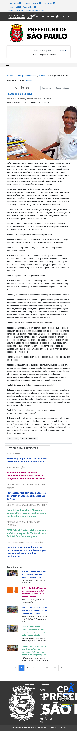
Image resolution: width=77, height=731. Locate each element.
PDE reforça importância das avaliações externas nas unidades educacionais (27, 460)
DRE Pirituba (13, 438)
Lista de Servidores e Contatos (44, 697)
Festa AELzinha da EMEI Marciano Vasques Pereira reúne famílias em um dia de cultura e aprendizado (26, 513)
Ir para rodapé (15, 7)
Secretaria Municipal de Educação (22, 75)
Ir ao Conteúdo (15, 3)
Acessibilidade (29, 7)
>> (55, 667)
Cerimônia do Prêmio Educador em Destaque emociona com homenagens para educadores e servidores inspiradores (26, 552)
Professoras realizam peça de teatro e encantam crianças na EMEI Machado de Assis (26, 496)
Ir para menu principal (32, 3)
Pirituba (29, 80)
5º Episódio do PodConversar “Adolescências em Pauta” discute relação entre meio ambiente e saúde (26, 475)
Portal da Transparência (17, 18)
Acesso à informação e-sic (18, 15)
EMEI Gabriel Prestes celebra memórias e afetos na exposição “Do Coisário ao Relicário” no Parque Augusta (27, 533)
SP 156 (29, 18)
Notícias (53, 54)
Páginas (43, 54)
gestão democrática (29, 438)
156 (43, 690)
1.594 (47, 667)
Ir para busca (49, 3)
